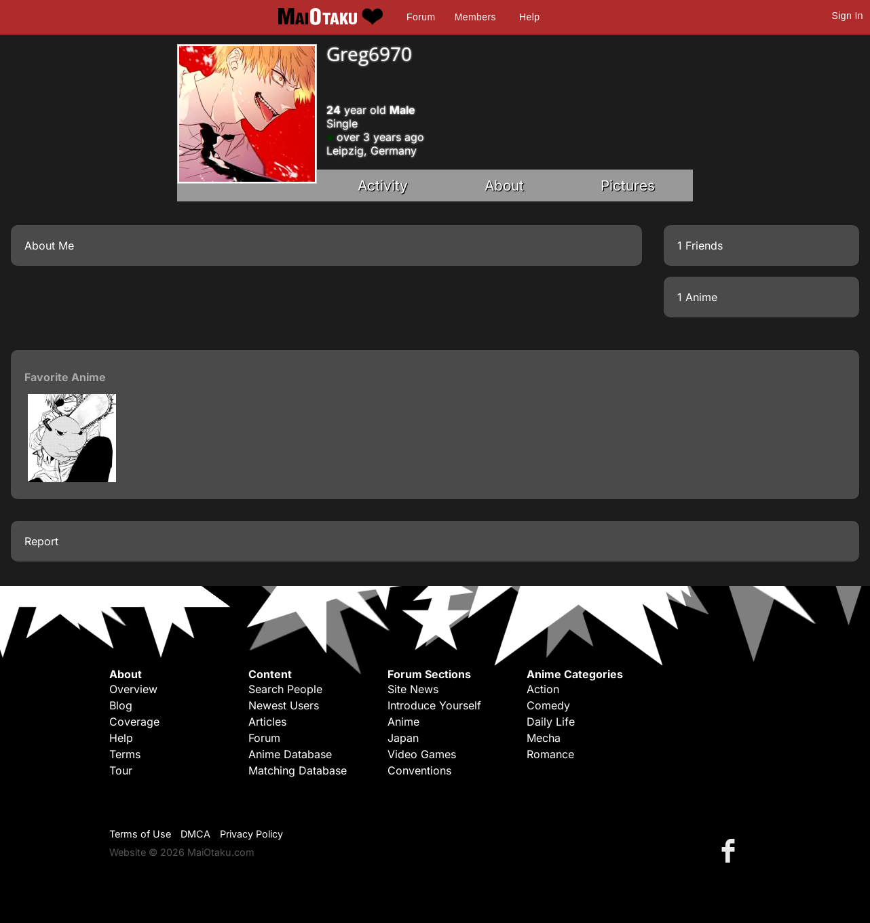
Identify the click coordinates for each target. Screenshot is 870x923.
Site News (412, 689)
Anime (403, 721)
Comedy (548, 705)
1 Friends (700, 245)
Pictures (628, 185)
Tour (120, 770)
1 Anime (697, 297)
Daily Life (551, 721)
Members (475, 17)
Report (41, 541)
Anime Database (290, 754)
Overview (133, 689)
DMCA (195, 834)
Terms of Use (140, 834)
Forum (420, 17)
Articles (267, 721)
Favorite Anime (65, 377)
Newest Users (283, 705)
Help (529, 17)
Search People (285, 689)
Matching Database (297, 770)
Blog (120, 705)
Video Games (421, 754)
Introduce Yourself (434, 705)
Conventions (419, 770)
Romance (550, 754)
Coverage (134, 721)
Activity (383, 185)
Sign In (847, 15)
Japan (403, 738)
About (504, 185)
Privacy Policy (251, 834)
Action (543, 689)
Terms (124, 754)
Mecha (544, 738)
